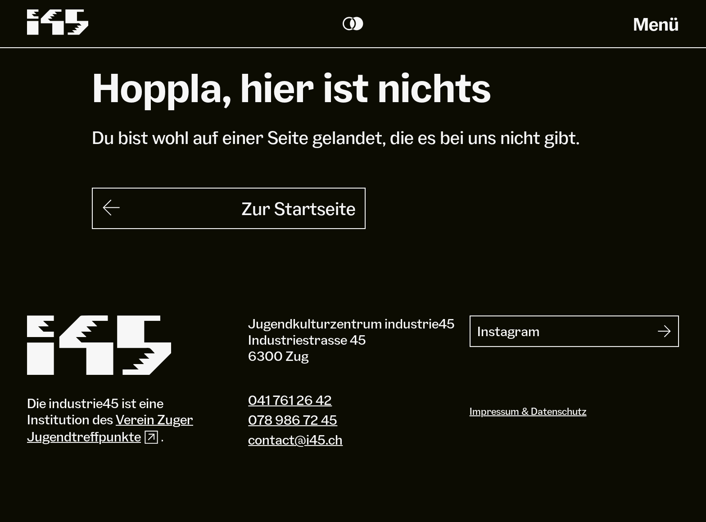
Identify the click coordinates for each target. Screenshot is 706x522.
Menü (656, 24)
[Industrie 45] (99, 345)
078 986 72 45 (292, 420)
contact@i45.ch (295, 439)
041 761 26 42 (290, 400)
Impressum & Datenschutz (528, 411)
